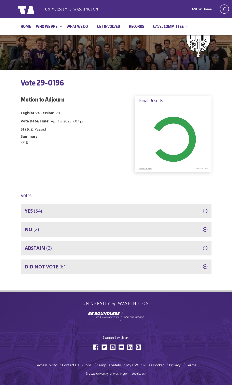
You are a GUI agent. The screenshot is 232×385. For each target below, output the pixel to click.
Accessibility (47, 365)
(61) (46, 266)
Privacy (175, 365)
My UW (132, 365)
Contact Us (70, 365)
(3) (38, 248)
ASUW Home (202, 9)
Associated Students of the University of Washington (71, 9)
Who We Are (46, 26)
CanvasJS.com (145, 168)
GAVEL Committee (168, 26)
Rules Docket (153, 365)
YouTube (123, 346)
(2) (32, 229)
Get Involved (108, 26)
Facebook (97, 346)
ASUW (34, 9)
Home (26, 26)
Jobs (88, 365)
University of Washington (116, 305)
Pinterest (140, 346)
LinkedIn (131, 346)
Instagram (114, 346)
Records (136, 26)
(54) (33, 211)
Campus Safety (109, 365)
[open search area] (224, 9)
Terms (191, 365)
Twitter (105, 346)
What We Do (77, 26)
